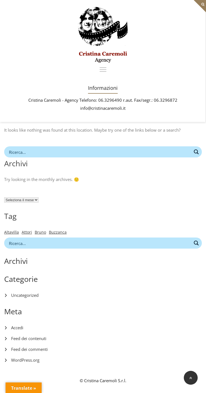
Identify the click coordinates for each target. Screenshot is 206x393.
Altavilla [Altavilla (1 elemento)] (11, 232)
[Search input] (99, 152)
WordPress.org (25, 360)
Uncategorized (25, 295)
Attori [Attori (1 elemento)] (27, 232)
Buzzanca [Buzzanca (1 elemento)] (58, 232)
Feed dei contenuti (28, 338)
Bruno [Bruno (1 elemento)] (40, 232)
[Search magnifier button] (196, 152)
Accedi (17, 327)
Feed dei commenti (29, 349)
